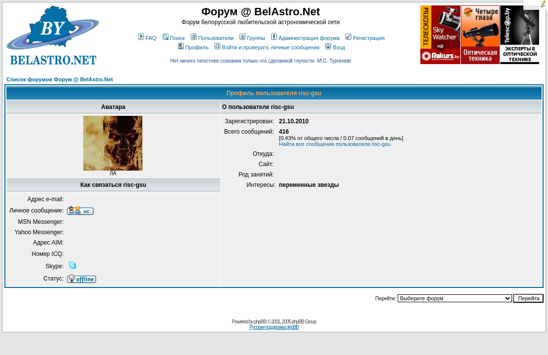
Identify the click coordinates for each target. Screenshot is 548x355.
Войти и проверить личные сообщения (266, 47)
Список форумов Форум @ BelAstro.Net (59, 79)
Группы (252, 38)
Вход (335, 47)
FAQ (147, 38)
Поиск (174, 38)
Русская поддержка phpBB (274, 327)
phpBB (260, 321)
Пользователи (212, 38)
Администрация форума (305, 38)
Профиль (193, 47)
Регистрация (364, 38)
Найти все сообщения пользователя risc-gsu (335, 144)
